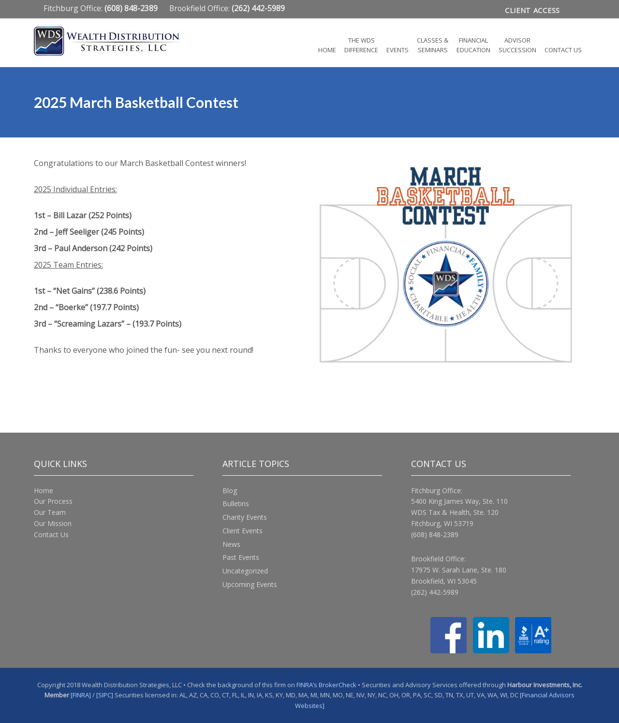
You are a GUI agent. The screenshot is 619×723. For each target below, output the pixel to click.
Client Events (242, 530)
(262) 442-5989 (434, 592)
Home (43, 490)
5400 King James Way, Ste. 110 (459, 501)
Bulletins (235, 503)
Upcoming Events (249, 584)
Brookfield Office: (227, 8)
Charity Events (244, 517)
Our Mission (53, 523)
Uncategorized (245, 570)
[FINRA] (81, 695)
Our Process (53, 501)
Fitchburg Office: (102, 8)
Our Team (50, 512)
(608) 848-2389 (434, 534)
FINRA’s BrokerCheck (326, 684)
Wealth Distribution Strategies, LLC (121, 42)
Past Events (240, 557)
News (231, 544)
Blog (229, 490)
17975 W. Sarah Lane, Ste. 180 (458, 569)
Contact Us (51, 534)
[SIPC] (104, 695)
